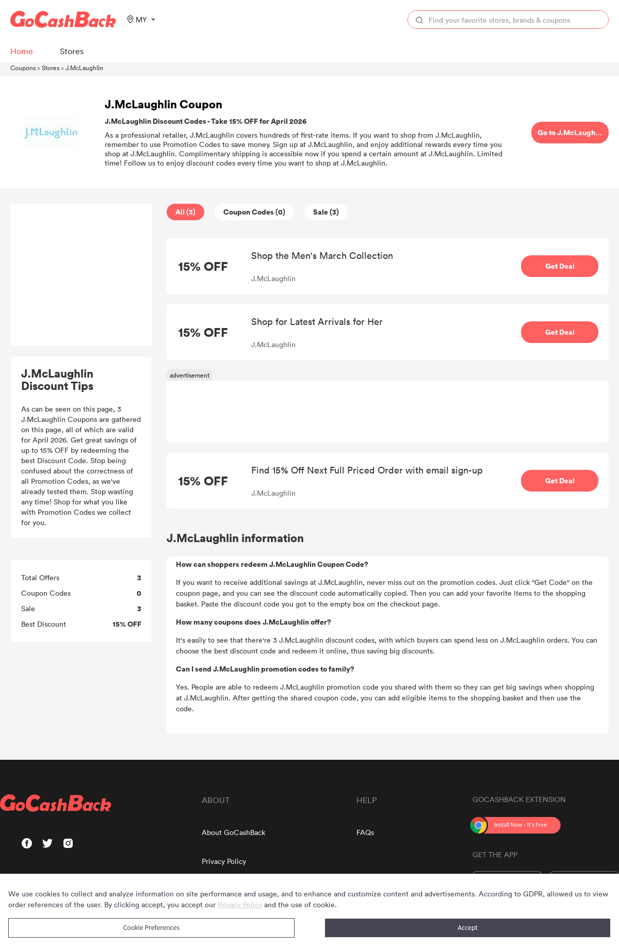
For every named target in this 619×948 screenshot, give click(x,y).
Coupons (23, 67)
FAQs (365, 832)
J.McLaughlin (84, 67)
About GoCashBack (233, 832)
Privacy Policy (224, 861)
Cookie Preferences (151, 927)
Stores (50, 67)
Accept (468, 927)
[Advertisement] (81, 274)
